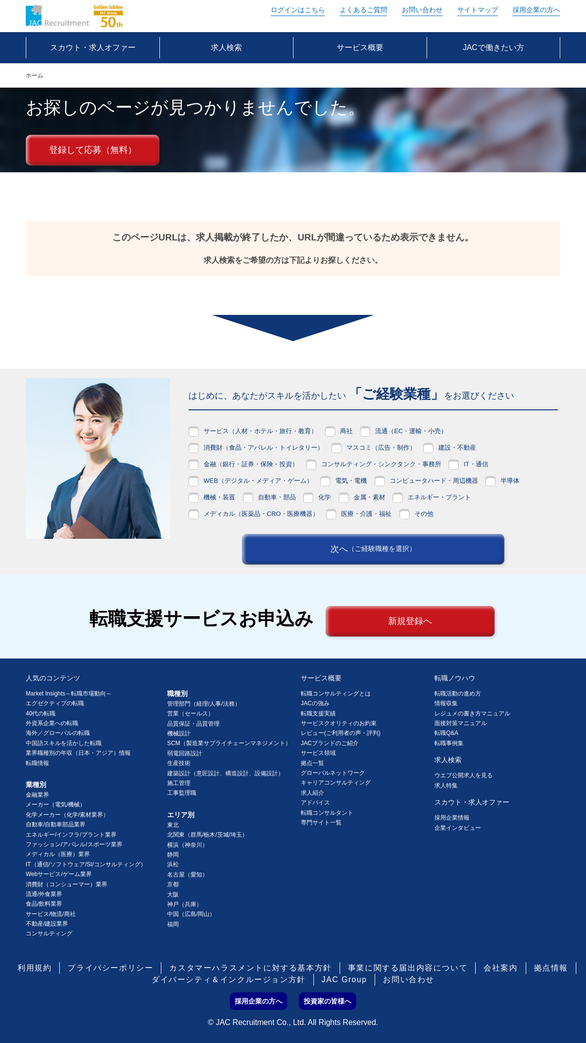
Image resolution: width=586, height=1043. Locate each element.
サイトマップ (477, 10)
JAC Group (344, 979)
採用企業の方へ (536, 10)
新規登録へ (410, 621)
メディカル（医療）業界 (58, 854)
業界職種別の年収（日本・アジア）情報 (78, 753)
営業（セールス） (190, 713)
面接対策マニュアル (460, 723)
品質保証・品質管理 (193, 723)
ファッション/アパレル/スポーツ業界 (74, 844)
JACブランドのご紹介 (330, 743)
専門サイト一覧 (321, 822)
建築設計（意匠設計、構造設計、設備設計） (225, 773)
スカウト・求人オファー (471, 802)
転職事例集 (449, 743)
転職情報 (37, 763)
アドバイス (315, 802)
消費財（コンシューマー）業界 (66, 884)
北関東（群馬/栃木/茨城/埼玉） (207, 834)
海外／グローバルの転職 (58, 733)
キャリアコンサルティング (336, 782)
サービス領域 (318, 753)
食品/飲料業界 (44, 903)
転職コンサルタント (327, 812)
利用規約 (34, 968)
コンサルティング (49, 933)
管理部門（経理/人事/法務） (204, 703)
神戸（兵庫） (184, 904)
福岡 (173, 924)
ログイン (298, 10)
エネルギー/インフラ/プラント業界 (71, 834)
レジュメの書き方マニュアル (472, 713)
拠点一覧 (312, 763)
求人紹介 (312, 792)
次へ (373, 549)
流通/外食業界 (44, 894)
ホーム (34, 75)
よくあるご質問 (363, 10)
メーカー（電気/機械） (56, 804)
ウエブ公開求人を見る (463, 775)
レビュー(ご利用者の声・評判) (340, 733)
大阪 (173, 894)
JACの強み (315, 703)
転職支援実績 (318, 713)
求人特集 (446, 785)
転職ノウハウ (454, 678)
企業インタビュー (457, 827)
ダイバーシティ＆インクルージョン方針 (229, 979)
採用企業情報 (451, 817)
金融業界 (37, 794)
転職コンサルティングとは (336, 693)
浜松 (173, 864)
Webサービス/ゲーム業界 (59, 874)
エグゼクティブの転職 (55, 703)
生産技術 (178, 763)
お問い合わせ (422, 10)
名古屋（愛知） (187, 874)
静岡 (173, 854)
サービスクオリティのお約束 (339, 723)
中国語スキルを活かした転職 (64, 743)
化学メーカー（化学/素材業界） (67, 814)
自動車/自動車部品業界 (56, 824)
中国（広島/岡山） (191, 914)
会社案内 (500, 968)
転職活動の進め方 (457, 693)
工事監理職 (181, 792)
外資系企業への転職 (52, 723)
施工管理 (178, 783)
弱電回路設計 (184, 753)
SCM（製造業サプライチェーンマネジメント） (229, 743)
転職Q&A (446, 733)
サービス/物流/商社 (51, 914)
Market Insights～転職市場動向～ (69, 693)
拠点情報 (551, 968)
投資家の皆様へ (327, 1001)
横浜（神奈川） (187, 845)
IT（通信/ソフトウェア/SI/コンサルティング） (86, 864)
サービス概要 (321, 678)
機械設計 (178, 733)
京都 (173, 884)
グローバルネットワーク (333, 772)
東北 (173, 825)
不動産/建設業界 (47, 923)
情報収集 (446, 703)
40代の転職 (40, 713)
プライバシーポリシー (110, 968)
